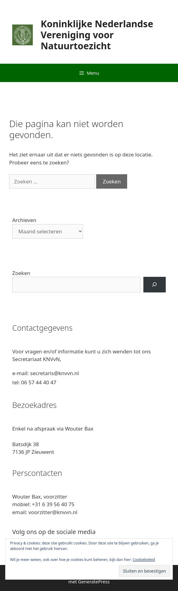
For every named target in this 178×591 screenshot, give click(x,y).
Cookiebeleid (144, 559)
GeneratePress (94, 581)
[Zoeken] (154, 284)
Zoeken (21, 273)
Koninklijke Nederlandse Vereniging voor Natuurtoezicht (97, 34)
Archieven (24, 220)
